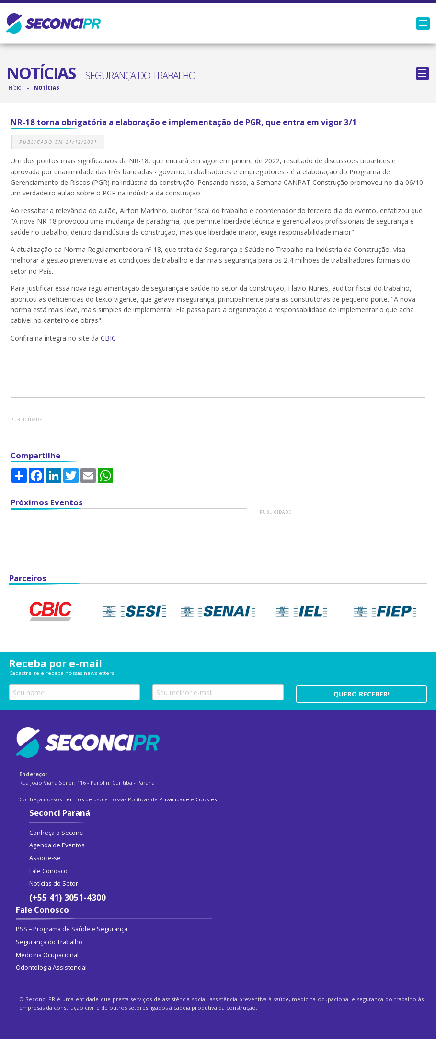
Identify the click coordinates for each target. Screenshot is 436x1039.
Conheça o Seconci (56, 833)
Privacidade (174, 799)
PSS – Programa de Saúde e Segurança (71, 929)
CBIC (109, 338)
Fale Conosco (48, 871)
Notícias (46, 88)
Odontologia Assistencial (51, 967)
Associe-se (45, 858)
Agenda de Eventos (57, 845)
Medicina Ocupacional (47, 955)
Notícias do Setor (53, 883)
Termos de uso (83, 799)
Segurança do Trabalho (49, 942)
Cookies (206, 799)
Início (14, 88)
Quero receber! (361, 693)
